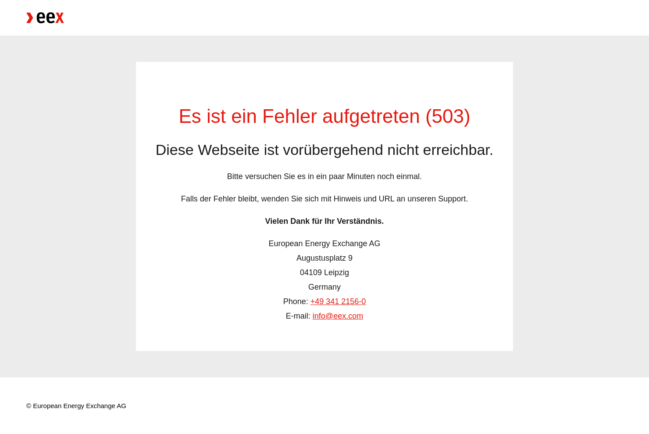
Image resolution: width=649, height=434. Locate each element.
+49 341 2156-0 (338, 301)
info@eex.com (338, 316)
